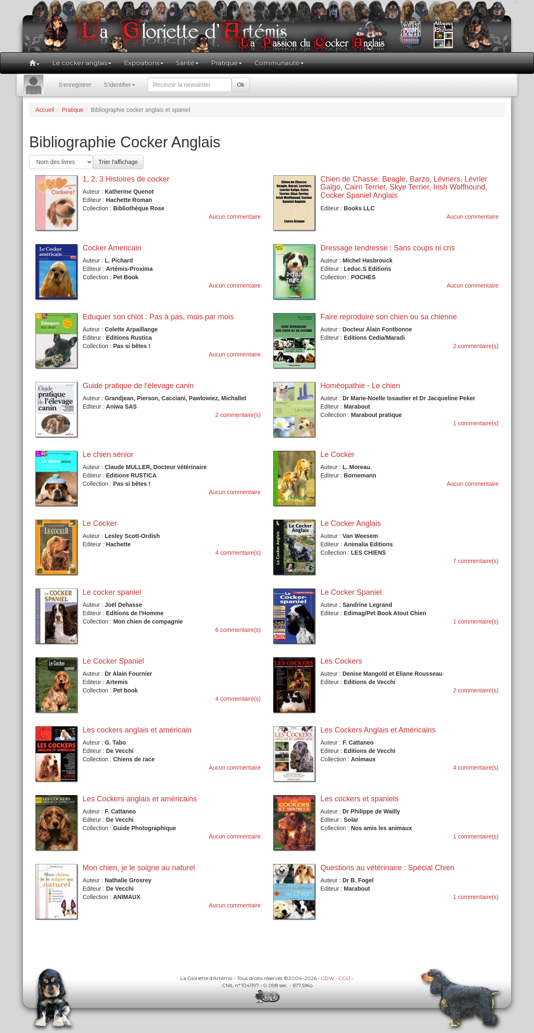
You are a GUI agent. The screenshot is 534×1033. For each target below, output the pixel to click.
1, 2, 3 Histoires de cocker (126, 179)
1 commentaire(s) (476, 423)
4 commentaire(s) (238, 552)
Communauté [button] (279, 63)
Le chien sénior (108, 454)
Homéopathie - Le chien (360, 385)
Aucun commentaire (235, 216)
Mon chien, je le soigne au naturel (139, 868)
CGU (344, 978)
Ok (240, 84)
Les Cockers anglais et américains (140, 799)
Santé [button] (187, 63)
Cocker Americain (112, 248)
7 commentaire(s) (476, 561)
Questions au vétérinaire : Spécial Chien (387, 868)
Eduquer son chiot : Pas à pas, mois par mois (158, 317)
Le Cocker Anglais (350, 523)
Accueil (44, 109)
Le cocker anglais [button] (81, 63)
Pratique (72, 109)
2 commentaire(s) (476, 346)
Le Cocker (337, 454)
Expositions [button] (144, 63)
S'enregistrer (74, 84)
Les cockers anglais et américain (137, 730)
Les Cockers (341, 661)
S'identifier (119, 84)
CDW (327, 978)
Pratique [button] (226, 63)
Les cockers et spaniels (359, 799)
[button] (34, 63)
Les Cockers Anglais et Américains (378, 730)
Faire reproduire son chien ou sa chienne (388, 317)
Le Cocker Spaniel (351, 592)
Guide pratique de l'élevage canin (138, 385)
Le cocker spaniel (112, 592)
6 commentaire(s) (238, 629)
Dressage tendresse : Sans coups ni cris (387, 248)
